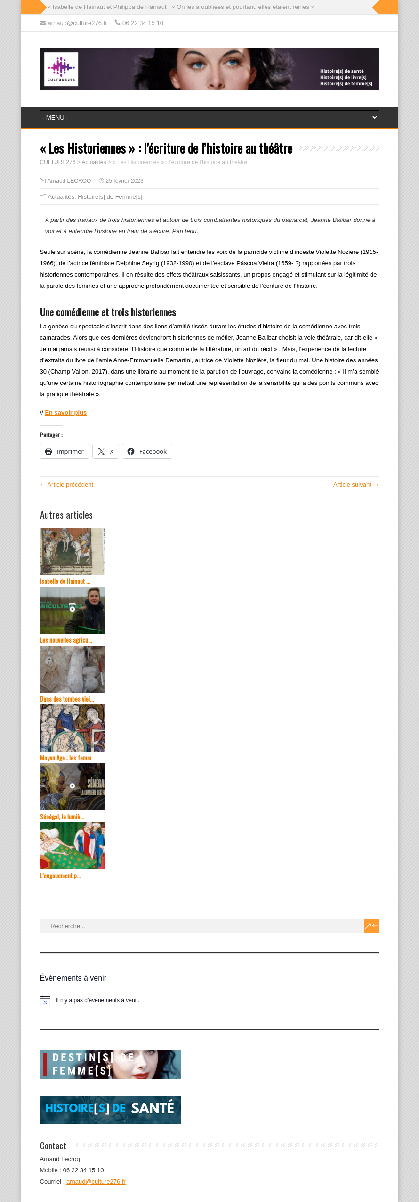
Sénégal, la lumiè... (62, 816)
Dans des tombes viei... (67, 699)
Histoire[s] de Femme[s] (110, 196)
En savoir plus (66, 412)
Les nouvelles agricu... (66, 640)
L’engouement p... (60, 875)
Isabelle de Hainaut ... (65, 581)
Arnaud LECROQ (69, 181)
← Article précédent (66, 484)
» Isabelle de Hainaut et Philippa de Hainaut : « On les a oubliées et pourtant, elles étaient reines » (181, 6)
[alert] (209, 1000)
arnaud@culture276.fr (96, 1181)
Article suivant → (356, 484)
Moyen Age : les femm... (68, 757)
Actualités (61, 196)
